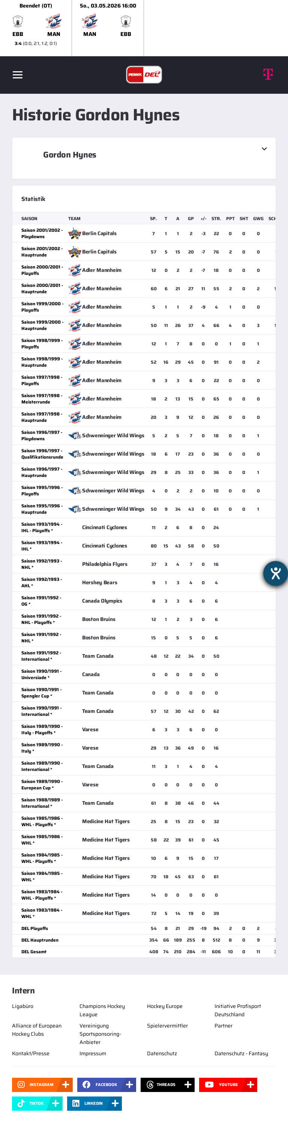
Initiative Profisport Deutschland (237, 1010)
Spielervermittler (167, 1026)
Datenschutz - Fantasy (241, 1053)
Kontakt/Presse (31, 1053)
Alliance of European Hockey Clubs (37, 1030)
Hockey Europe (165, 1006)
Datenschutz (162, 1053)
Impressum (93, 1053)
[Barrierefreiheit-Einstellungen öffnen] (275, 573)
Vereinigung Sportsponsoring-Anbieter (100, 1034)
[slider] (144, 28)
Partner (223, 1026)
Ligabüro (22, 1006)
